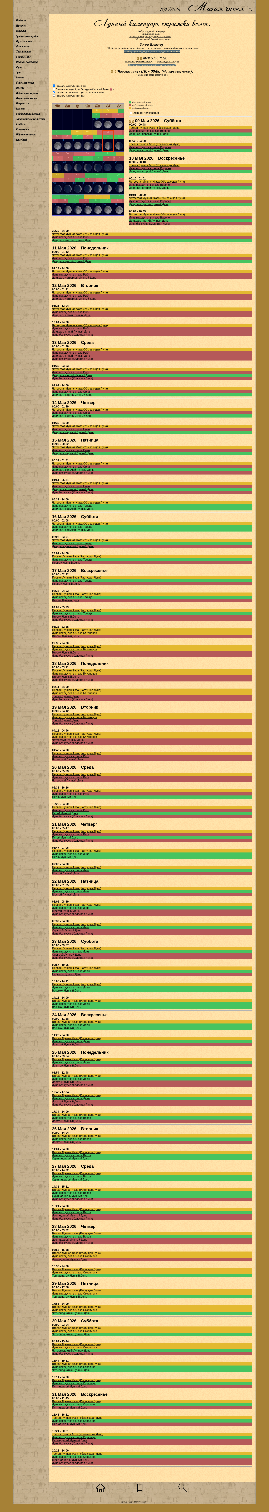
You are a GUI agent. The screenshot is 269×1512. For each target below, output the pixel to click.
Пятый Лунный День (65, 796)
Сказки (20, 108)
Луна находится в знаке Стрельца (74, 1367)
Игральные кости (26, 98)
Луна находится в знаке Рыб (70, 237)
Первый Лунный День (66, 562)
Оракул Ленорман (27, 62)
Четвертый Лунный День (67, 739)
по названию (154, 48)
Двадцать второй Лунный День (149, 150)
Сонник (20, 77)
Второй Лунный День (65, 600)
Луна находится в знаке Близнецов (74, 633)
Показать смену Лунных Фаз (70, 95)
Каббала (21, 124)
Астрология (23, 46)
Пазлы (20, 87)
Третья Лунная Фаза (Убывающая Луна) (154, 127)
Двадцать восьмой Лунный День (72, 489)
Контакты (22, 129)
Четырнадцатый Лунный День (71, 1313)
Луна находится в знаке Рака (70, 756)
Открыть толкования (146, 112)
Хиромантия (23, 51)
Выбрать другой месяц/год (138, 61)
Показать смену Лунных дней (71, 86)
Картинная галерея (28, 113)
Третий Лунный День (65, 696)
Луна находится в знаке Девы (71, 971)
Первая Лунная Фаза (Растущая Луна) (76, 556)
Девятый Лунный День (66, 1044)
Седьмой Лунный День (66, 930)
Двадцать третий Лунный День (148, 204)
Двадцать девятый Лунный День (73, 546)
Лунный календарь (27, 36)
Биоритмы (22, 103)
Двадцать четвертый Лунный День (74, 277)
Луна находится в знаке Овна (71, 391)
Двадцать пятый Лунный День (71, 315)
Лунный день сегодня (168, 61)
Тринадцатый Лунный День (69, 1275)
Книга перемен (25, 82)
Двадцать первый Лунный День (149, 133)
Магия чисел (216, 7)
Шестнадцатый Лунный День (70, 1459)
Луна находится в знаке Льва (70, 853)
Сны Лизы (21, 139)
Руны (19, 67)
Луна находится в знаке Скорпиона (74, 1256)
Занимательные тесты (30, 119)
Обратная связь (26, 134)
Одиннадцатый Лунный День (70, 1158)
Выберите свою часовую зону (153, 75)
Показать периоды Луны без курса (73, 89)
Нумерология (24, 41)
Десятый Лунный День (66, 1101)
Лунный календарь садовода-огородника (150, 36)
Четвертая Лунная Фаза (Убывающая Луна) (157, 181)
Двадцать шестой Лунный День (72, 375)
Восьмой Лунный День (66, 990)
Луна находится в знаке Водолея (150, 130)
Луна (18, 72)
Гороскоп (21, 25)
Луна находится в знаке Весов (71, 1117)
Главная (21, 20)
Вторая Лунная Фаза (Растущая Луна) (76, 1000)
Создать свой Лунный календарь (153, 39)
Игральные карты (27, 93)
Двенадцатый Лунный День (69, 1215)
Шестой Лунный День (65, 873)
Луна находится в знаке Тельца (72, 505)
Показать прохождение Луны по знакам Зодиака (80, 92)
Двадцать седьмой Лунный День (73, 432)
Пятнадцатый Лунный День (69, 1386)
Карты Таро (23, 56)
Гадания (21, 30)
